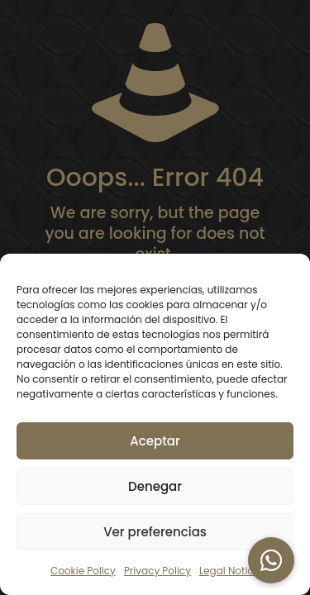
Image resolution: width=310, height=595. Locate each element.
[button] (271, 560)
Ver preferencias (155, 531)
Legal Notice (229, 571)
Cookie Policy (83, 571)
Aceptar (154, 441)
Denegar (155, 486)
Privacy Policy (157, 571)
